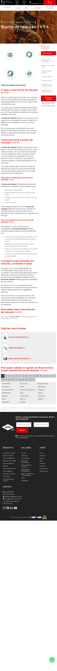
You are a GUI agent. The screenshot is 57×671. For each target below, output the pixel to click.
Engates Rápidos (8, 463)
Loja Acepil (50, 2)
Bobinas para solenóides (46, 60)
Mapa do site (44, 471)
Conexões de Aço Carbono (8, 480)
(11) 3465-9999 (17, 2)
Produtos (7, 7)
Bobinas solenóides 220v (48, 66)
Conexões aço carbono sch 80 (47, 91)
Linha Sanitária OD (9, 458)
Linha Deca (6, 476)
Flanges (5, 466)
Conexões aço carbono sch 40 (47, 85)
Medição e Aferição (9, 474)
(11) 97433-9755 (25, 2)
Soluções (37, 8)
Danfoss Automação (9, 461)
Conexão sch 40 (47, 80)
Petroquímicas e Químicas (26, 466)
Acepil (17, 8)
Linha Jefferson (8, 471)
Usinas (23, 453)
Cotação (50, 8)
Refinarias (24, 455)
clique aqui (26, 317)
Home (5, 22)
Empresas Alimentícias (25, 461)
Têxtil (22, 478)
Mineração (24, 480)
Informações (13, 22)
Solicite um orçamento (45, 47)
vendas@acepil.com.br (37, 2)
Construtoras (25, 458)
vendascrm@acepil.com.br (12, 496)
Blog (26, 8)
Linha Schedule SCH (9, 469)
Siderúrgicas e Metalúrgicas (25, 470)
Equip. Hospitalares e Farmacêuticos (28, 474)
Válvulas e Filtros (8, 455)
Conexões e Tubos (9, 453)
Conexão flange (47, 76)
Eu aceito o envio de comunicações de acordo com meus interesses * (35, 436)
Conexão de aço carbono (47, 72)
